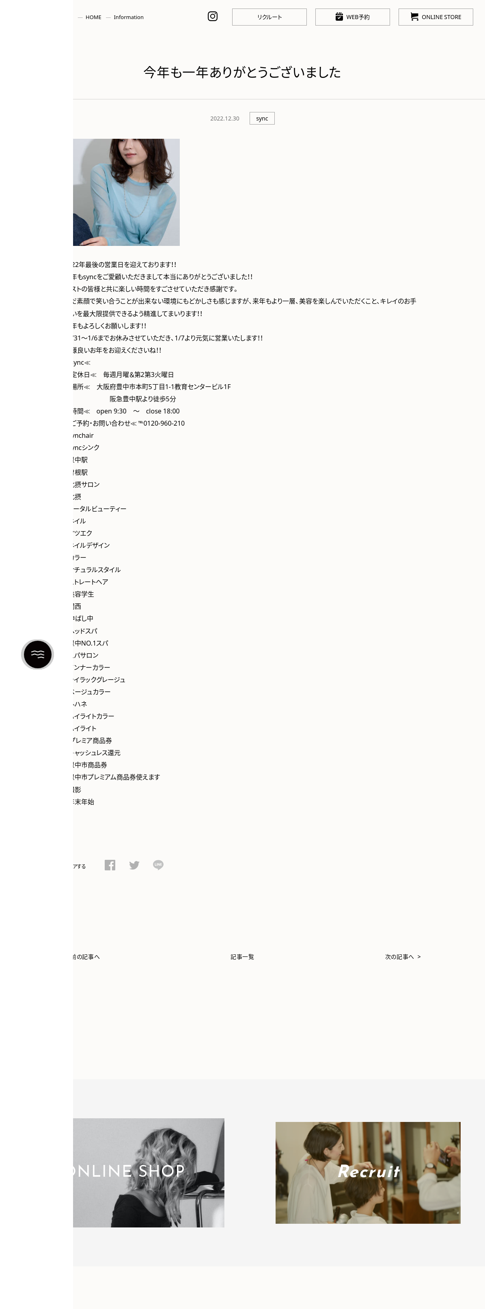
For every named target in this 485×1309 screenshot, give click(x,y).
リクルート (269, 17)
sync (262, 118)
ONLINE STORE (436, 16)
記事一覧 (242, 956)
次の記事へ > (403, 956)
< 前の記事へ (82, 956)
